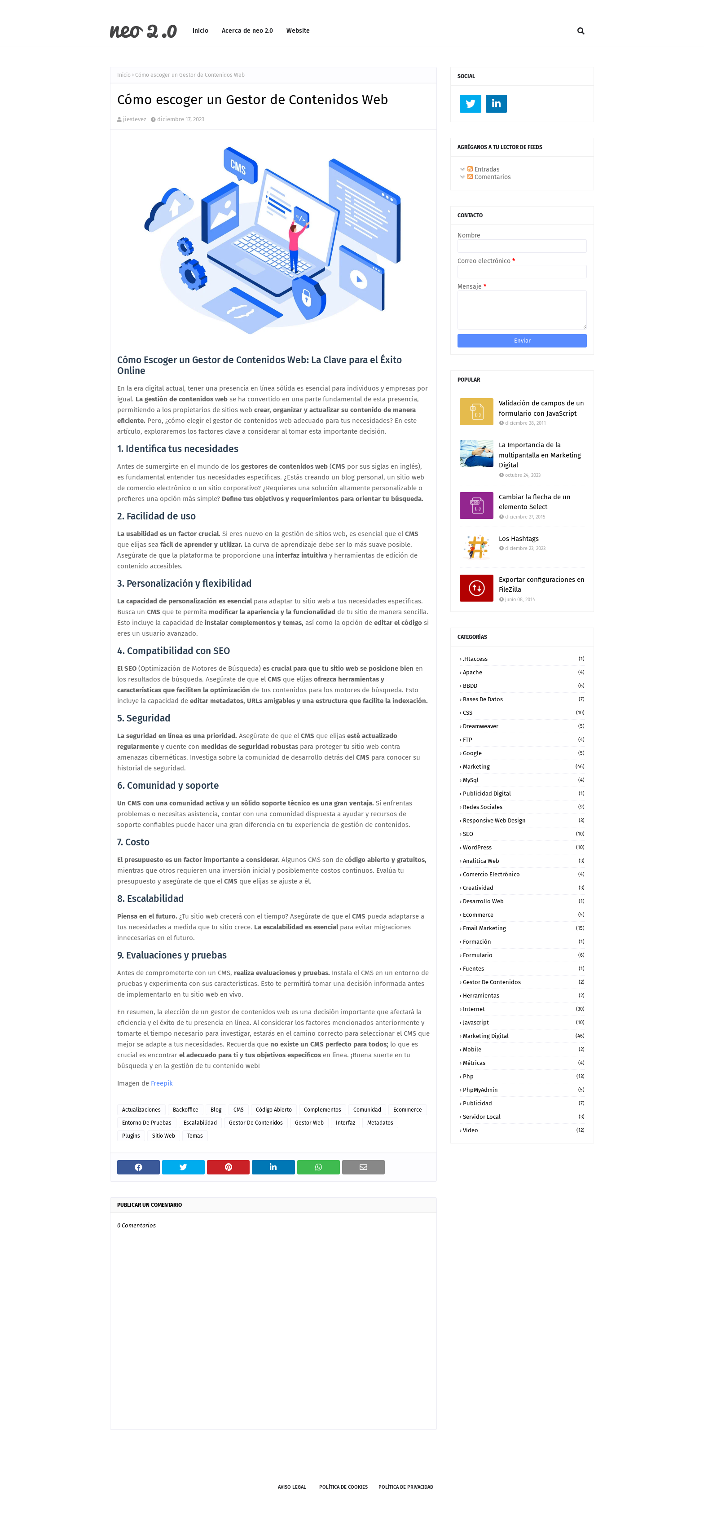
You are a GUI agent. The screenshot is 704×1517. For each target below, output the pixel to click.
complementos (322, 1110)
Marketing (524, 766)
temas (195, 1136)
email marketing (524, 928)
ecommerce (407, 1110)
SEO (524, 834)
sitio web (163, 1136)
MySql (524, 780)
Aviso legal (292, 1487)
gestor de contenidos (256, 1123)
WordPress (524, 847)
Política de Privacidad (405, 1487)
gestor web (309, 1123)
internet (524, 1009)
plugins (131, 1136)
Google (524, 753)
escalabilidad (200, 1123)
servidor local (524, 1116)
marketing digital (524, 1036)
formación (524, 941)
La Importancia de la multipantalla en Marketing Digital (540, 455)
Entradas (483, 169)
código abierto (274, 1110)
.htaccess (524, 658)
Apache (524, 672)
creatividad (524, 887)
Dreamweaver (524, 726)
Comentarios (489, 177)
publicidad (524, 1103)
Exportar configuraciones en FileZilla (542, 585)
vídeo (524, 1130)
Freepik (162, 1083)
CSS (524, 712)
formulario (524, 955)
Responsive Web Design (524, 820)
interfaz (345, 1123)
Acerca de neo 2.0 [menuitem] (247, 31)
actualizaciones (141, 1110)
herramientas (524, 995)
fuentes (524, 968)
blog (216, 1110)
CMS (238, 1110)
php (524, 1076)
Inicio (124, 75)
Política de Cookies (343, 1487)
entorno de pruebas (147, 1123)
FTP (524, 739)
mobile (524, 1049)
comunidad (367, 1110)
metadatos (380, 1123)
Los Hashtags (519, 539)
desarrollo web (524, 901)
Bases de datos (524, 699)
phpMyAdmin (524, 1089)
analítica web (524, 860)
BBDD (524, 685)
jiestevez (134, 119)
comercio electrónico (524, 874)
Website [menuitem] (298, 31)
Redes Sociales (524, 807)
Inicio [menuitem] (200, 31)
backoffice (185, 1110)
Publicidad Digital (524, 793)
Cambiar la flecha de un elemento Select (535, 502)
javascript (524, 1022)
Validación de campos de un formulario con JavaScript (541, 408)
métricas (524, 1063)
